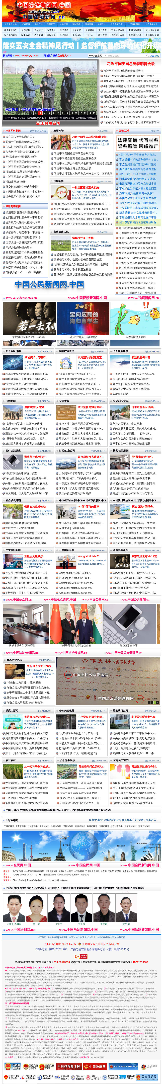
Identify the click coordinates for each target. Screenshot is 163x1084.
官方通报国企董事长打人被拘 (136, 281)
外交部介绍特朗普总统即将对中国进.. (27, 572)
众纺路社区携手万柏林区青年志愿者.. (81, 543)
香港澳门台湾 (135, 35)
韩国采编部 (92, 826)
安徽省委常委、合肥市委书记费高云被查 (78, 259)
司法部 (118, 871)
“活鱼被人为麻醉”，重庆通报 (23, 682)
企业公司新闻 (152, 30)
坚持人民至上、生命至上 (127, 423)
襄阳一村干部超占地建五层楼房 (138, 174)
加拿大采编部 (144, 826)
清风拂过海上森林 (82, 238)
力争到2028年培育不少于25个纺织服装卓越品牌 (131, 81)
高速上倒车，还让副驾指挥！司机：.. (27, 428)
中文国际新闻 (13, 550)
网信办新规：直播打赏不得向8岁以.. (26, 379)
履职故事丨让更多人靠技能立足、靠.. (81, 438)
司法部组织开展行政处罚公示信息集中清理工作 (131, 96)
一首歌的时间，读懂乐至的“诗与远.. (134, 374)
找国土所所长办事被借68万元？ (137, 286)
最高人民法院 (51, 871)
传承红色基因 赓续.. (143, 407)
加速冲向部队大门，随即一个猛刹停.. (135, 577)
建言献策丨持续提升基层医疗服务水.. (81, 428)
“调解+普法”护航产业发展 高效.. (131, 488)
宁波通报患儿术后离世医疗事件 (138, 217)
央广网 (38, 874)
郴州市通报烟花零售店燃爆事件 (138, 183)
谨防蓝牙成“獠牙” (16, 181)
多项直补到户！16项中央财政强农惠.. (27, 803)
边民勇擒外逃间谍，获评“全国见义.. (134, 572)
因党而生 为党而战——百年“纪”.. (132, 433)
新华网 (23, 874)
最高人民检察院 (66, 871)
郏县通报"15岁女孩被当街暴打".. (138, 212)
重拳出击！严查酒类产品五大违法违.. (28, 697)
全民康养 (64, 35)
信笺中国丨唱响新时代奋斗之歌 (78, 793)
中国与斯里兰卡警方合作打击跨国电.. (27, 577)
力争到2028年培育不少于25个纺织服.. (81, 473)
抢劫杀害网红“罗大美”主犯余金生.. (25, 488)
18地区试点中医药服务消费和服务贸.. (135, 793)
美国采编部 (44, 826)
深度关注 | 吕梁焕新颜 (72, 528)
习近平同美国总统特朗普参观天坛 (123, 70)
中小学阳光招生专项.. (90, 716)
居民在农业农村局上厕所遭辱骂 (138, 203)
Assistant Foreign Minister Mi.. (75, 587)
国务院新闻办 (140, 871)
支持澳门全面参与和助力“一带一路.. (134, 753)
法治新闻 (38, 35)
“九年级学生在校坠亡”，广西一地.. (79, 733)
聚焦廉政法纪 (10, 30)
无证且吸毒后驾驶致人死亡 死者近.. (80, 393)
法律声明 (63, 937)
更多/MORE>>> (104, 131)
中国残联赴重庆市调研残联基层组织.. (27, 743)
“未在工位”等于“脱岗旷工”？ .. (77, 374)
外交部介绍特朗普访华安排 (22, 186)
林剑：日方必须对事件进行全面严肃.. (27, 582)
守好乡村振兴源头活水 (19, 247)
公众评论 (77, 30)
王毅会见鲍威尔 (33, 556)
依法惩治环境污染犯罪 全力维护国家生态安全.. (81, 214)
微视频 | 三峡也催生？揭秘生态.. (131, 384)
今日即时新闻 (13, 130)
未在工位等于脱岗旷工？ (20, 136)
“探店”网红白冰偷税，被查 (21, 473)
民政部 (111, 871)
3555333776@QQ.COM (26, 55)
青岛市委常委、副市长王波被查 (72, 269)
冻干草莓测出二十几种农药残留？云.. (28, 692)
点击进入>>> (64, 55)
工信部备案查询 (49, 874)
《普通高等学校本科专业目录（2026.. (81, 738)
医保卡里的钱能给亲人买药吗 (23, 141)
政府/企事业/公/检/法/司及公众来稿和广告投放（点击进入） (124, 820)
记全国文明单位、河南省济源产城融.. (82, 783)
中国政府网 (79, 871)
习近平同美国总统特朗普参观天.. (25, 161)
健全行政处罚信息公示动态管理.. (25, 227)
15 (94, 113)
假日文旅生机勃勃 (35, 506)
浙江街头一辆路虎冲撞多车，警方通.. (27, 433)
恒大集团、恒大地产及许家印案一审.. (27, 493)
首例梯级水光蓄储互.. (90, 457)
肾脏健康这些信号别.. (144, 766)
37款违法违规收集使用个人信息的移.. (27, 388)
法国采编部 (104, 826)
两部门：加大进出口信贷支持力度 (79, 488)
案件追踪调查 (13, 450)
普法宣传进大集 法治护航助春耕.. (132, 478)
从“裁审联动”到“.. (142, 457)
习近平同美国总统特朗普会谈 (131, 64)
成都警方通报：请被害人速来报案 (25, 443)
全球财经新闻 (117, 35)
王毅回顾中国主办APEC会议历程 (24, 592)
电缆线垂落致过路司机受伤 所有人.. (80, 388)
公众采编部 (53, 937)
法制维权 (25, 30)
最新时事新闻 (13, 206)
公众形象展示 (67, 760)
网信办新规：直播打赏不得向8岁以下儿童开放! (131, 112)
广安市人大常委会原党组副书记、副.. (135, 538)
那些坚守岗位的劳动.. (91, 766)
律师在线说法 (66, 351)
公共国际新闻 (152, 35)
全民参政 (64, 30)
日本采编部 (56, 826)
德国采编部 (80, 826)
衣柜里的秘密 (121, 393)
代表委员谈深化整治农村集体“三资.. (80, 443)
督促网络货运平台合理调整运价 (24, 262)
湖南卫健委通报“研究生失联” (136, 193)
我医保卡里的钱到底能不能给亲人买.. (135, 783)
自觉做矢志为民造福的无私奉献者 (133, 438)
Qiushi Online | (19, 880)
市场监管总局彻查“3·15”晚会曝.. (25, 702)
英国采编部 (68, 826)
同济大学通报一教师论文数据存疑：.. (81, 743)
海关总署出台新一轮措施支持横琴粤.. (135, 743)
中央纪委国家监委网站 (34, 871)
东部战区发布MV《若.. (145, 556)
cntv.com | (64, 880)
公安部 (104, 871)
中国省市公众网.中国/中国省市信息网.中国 (82, 500)
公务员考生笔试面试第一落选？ (137, 291)
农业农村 (102, 35)
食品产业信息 (14, 659)
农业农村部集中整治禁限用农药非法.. (27, 788)
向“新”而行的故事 (88, 506)
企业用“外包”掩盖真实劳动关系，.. (79, 384)
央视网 (30, 874)
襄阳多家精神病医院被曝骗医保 (138, 222)
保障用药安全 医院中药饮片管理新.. (134, 803)
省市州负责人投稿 (38, 131)
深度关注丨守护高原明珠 (20, 528)
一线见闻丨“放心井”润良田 (21, 798)
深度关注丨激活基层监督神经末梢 (79, 423)
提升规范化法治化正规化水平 (23, 196)
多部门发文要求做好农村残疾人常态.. (27, 733)
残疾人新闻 (12, 710)
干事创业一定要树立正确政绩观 (131, 443)
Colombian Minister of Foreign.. (76, 582)
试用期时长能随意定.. (90, 357)
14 (89, 113)
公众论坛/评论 (121, 400)
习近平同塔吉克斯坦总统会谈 (23, 176)
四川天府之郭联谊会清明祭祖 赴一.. (26, 538)
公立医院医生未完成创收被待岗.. (138, 207)
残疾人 (90, 35)
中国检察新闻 (117, 30)
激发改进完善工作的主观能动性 (24, 252)
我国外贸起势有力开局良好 (75, 493)
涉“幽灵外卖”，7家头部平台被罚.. (78, 478)
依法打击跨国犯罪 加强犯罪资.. (24, 146)
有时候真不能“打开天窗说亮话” (131, 587)
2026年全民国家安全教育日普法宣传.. (27, 533)
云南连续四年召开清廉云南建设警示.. (81, 538)
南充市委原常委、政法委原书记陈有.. (135, 543)
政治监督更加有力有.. (90, 407)
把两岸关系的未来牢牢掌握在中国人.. (135, 733)
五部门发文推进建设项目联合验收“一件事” (128, 76)
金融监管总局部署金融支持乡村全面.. (27, 793)
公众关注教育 (66, 710)
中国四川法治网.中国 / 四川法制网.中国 (134, 500)
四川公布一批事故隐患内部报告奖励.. (135, 528)
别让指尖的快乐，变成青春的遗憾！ (26, 393)
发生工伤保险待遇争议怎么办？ (77, 379)
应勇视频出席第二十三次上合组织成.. (135, 473)
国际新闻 (51, 35)
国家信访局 (152, 871)
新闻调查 (89, 30)
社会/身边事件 (13, 500)
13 (85, 113)
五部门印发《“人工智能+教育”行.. (79, 753)
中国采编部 (9, 826)
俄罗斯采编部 (130, 826)
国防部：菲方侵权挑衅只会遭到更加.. (135, 582)
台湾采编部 (33, 826)
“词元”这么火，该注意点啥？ (22, 384)
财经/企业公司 (67, 450)
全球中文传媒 (29, 9)
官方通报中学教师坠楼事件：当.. (138, 159)
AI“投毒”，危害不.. (35, 357)
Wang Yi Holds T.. (89, 556)
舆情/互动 (124, 130)
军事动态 (25, 35)
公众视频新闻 (120, 351)
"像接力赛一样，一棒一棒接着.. (24, 272)
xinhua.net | (54, 880)
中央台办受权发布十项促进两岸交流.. (135, 738)
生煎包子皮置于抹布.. (39, 666)
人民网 (16, 874)
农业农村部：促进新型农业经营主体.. (27, 783)
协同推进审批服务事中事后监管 (24, 191)
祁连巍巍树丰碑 (141, 357)
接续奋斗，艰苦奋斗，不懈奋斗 (24, 232)
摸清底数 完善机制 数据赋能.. (23, 171)
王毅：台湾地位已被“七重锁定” (131, 748)
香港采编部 (21, 826)
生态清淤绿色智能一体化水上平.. (25, 267)
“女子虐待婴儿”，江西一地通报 (23, 423)
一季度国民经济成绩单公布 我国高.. (80, 483)
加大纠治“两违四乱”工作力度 (23, 151)
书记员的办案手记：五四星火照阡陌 (134, 483)
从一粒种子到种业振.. (37, 766)
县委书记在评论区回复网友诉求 (138, 198)
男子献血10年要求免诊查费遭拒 (138, 169)
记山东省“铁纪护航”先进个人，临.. (80, 803)
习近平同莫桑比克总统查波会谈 (72, 168)
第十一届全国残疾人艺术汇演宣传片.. (27, 753)
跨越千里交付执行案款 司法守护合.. (134, 493)
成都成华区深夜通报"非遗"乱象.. (138, 276)
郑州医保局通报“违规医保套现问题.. (134, 798)
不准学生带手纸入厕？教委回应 (138, 188)
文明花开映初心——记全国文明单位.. (82, 788)
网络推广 (155, 131)
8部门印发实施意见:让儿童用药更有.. (134, 788)
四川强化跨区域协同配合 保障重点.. (134, 533)
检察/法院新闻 (121, 450)
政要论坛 (51, 30)
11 (76, 113)
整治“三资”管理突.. (143, 506)
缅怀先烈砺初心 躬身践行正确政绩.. (26, 543)
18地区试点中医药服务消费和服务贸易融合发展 (131, 101)
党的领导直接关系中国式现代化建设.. (135, 428)
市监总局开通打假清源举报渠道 (138, 164)
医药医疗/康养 (121, 760)
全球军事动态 (120, 550)
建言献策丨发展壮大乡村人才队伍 (79, 433)
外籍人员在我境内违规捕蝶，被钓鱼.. (27, 483)
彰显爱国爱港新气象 (144, 716)
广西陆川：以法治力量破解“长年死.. (80, 533)
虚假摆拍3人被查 (34, 407)
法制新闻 (59, 181)
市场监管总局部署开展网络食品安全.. (28, 687)
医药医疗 (77, 35)
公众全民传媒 (13, 351)
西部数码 (85, 874)
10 (72, 113)
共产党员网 (18, 871)
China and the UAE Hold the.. (75, 572)
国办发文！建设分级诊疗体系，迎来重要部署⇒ (131, 122)
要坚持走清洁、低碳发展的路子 (24, 257)
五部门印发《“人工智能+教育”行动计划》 (128, 117)
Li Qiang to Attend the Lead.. (74, 577)
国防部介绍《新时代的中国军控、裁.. (135, 592)
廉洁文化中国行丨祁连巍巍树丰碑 (52, 118)
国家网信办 (128, 871)
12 (81, 113)
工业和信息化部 (92, 871)
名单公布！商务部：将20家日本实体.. (27, 587)
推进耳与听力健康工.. (37, 716)
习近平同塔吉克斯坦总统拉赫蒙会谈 (75, 158)
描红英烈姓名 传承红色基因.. (22, 523)
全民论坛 (38, 30)
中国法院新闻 (135, 30)
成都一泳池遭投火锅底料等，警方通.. (135, 523)
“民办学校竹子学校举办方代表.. (137, 154)
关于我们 (42, 937)
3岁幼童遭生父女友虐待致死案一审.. (26, 478)
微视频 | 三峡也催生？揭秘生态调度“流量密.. (92, 118)
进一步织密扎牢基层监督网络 (23, 237)
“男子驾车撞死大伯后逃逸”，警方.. (25, 438)
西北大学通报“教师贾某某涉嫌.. (137, 178)
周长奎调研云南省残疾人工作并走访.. (27, 738)
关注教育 (102, 30)
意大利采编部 (117, 826)
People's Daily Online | (37, 880)
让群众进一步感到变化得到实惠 (24, 242)
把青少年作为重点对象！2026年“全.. (80, 748)
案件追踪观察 (10, 35)
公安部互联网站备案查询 (68, 874)
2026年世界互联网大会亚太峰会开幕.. (27, 374)
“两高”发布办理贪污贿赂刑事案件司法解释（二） (83, 204)
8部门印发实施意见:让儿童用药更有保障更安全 (131, 86)
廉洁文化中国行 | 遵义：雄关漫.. (131, 388)
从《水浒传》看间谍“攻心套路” (17, 118)
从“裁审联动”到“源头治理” (21, 156)
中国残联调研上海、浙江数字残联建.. (27, 748)
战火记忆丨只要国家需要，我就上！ (81, 798)
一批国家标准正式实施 (85, 187)
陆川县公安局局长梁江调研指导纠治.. (81, 523)
